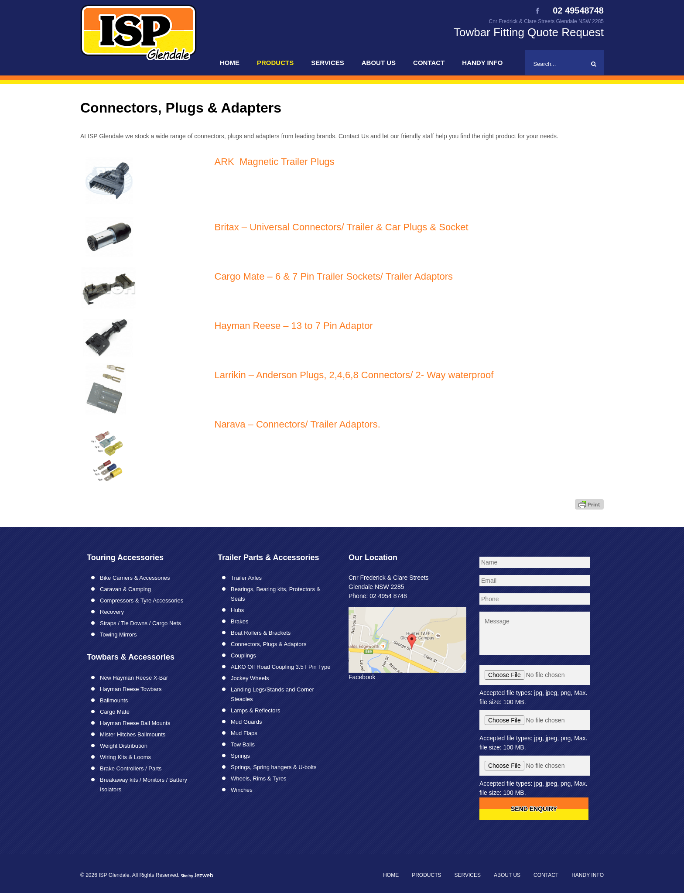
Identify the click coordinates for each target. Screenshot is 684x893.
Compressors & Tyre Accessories (141, 600)
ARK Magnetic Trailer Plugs (275, 161)
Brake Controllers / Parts (131, 768)
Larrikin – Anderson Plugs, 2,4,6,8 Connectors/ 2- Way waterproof (354, 375)
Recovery (112, 612)
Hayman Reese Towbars (130, 689)
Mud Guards (246, 722)
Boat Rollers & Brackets (261, 633)
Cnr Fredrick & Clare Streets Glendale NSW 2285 (546, 21)
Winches (242, 790)
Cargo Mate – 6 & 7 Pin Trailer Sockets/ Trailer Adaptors (334, 276)
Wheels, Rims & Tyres (259, 778)
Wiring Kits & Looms (125, 757)
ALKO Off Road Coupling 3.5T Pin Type (280, 667)
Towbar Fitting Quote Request (529, 32)
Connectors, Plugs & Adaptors (268, 644)
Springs (240, 756)
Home (229, 62)
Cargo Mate (115, 711)
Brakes (239, 621)
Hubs (237, 610)
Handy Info (482, 62)
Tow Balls (243, 744)
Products (275, 62)
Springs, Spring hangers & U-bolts (274, 767)
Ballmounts (114, 700)
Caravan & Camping (125, 589)
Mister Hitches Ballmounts (132, 734)
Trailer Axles (246, 578)
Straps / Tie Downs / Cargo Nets (140, 623)
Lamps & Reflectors (255, 710)
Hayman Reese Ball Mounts (135, 723)
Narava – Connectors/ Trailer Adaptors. (297, 424)
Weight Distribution (123, 745)
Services (327, 62)
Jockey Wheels (250, 678)
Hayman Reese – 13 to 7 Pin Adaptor (294, 325)
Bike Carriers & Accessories (135, 578)
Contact (429, 62)
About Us (379, 62)
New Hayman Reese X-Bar (134, 677)
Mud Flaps (244, 733)
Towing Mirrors (118, 634)
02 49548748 (578, 11)
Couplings (243, 655)
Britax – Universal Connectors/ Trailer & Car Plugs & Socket (342, 227)
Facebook (362, 677)
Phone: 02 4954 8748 (378, 595)
